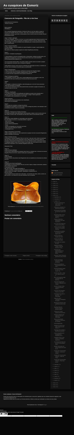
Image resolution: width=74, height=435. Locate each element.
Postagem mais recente (10, 255)
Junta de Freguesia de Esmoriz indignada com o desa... (60, 283)
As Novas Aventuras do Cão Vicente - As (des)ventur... (59, 204)
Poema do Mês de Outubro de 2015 (58, 236)
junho (55, 370)
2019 (54, 187)
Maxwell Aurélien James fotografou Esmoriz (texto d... (59, 216)
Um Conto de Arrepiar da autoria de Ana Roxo (59, 224)
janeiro (56, 380)
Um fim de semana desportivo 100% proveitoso (58, 261)
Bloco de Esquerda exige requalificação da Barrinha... (59, 278)
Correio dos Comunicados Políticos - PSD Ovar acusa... (60, 361)
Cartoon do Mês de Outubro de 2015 (58, 239)
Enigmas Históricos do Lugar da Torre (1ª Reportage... (59, 316)
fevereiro (56, 378)
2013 (54, 384)
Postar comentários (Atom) (27, 259)
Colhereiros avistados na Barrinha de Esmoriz (59, 208)
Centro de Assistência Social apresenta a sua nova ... (59, 265)
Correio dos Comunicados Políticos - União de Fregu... (60, 356)
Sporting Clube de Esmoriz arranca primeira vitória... (58, 308)
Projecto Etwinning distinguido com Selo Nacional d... (59, 220)
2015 (54, 195)
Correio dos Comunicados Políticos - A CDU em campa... (60, 352)
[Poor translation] (5, 414)
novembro (56, 199)
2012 (54, 386)
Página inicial (26, 255)
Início (6, 10)
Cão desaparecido (58, 323)
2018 (54, 189)
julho (55, 368)
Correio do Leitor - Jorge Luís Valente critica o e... (59, 274)
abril (55, 374)
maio (55, 372)
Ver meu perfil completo (57, 174)
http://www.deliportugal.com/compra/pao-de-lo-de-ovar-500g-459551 (29, 206)
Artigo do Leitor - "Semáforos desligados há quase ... (60, 299)
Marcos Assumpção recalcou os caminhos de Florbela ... (59, 320)
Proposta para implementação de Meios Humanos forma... (58, 251)
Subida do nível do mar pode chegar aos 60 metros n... (59, 327)
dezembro (56, 197)
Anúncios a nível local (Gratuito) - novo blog (21, 10)
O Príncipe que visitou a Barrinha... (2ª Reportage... (59, 295)
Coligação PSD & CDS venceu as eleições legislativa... (59, 339)
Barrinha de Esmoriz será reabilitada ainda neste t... (60, 304)
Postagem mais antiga (41, 255)
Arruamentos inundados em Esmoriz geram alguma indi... (59, 232)
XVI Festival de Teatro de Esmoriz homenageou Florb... (59, 343)
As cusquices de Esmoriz (20, 5)
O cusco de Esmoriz (58, 172)
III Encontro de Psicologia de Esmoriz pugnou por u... (60, 211)
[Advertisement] (61, 34)
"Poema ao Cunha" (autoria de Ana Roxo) (59, 312)
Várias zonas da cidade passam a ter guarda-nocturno (59, 228)
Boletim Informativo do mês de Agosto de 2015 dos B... (60, 347)
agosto (56, 366)
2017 (54, 191)
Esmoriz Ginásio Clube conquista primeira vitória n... (59, 287)
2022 (54, 181)
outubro (56, 201)
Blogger (45, 404)
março (55, 376)
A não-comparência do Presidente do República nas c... (59, 334)
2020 (54, 185)
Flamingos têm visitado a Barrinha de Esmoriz (59, 330)
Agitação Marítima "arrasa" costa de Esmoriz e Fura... (58, 246)
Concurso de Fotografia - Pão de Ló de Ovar (59, 291)
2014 (54, 382)
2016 (54, 193)
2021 (54, 183)
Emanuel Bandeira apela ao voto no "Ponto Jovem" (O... (59, 270)
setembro (56, 364)
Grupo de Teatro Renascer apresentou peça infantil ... (60, 256)
